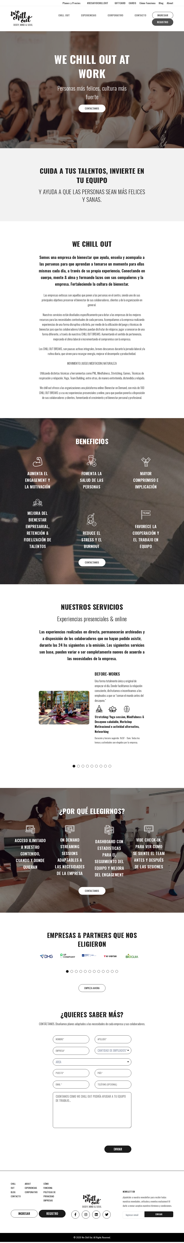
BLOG (13, 1193)
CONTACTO (141, 15)
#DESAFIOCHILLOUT (97, 3)
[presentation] (80, 1140)
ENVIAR (158, 1215)
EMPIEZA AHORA (92, 989)
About (170, 3)
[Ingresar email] (134, 1216)
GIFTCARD (120, 3)
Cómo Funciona (147, 3)
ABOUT (28, 1185)
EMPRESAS (48, 1202)
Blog (161, 3)
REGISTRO (163, 22)
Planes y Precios (71, 3)
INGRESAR (163, 15)
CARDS (132, 3)
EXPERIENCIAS (89, 15)
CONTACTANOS (92, 109)
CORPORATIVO (116, 15)
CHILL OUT (64, 15)
